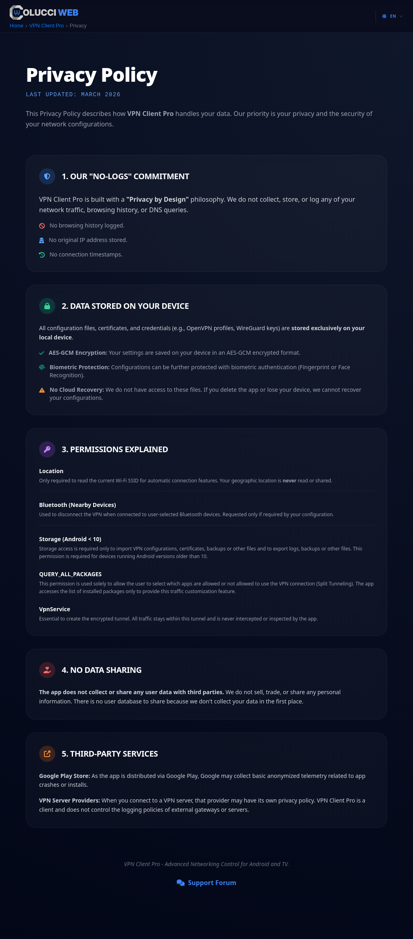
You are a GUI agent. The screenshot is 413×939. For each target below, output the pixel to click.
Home (16, 26)
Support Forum (206, 882)
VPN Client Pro (46, 26)
